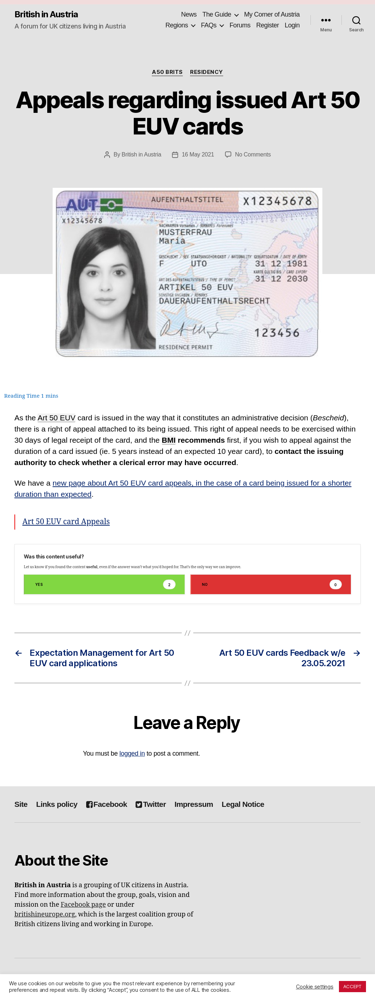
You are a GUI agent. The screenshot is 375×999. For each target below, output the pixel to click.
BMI (169, 440)
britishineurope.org (44, 914)
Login (292, 25)
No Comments (253, 154)
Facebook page (83, 905)
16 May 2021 (198, 154)
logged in (132, 753)
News (189, 14)
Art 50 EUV (56, 418)
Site (20, 804)
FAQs (208, 25)
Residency (206, 72)
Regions (177, 25)
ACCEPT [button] (352, 986)
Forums (239, 25)
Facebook (106, 804)
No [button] (272, 584)
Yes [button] (105, 584)
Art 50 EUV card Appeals (66, 522)
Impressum (194, 804)
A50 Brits (167, 72)
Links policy (56, 804)
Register (267, 25)
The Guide (216, 14)
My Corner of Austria (272, 14)
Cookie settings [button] (315, 986)
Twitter (151, 804)
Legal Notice (243, 804)
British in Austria (46, 14)
